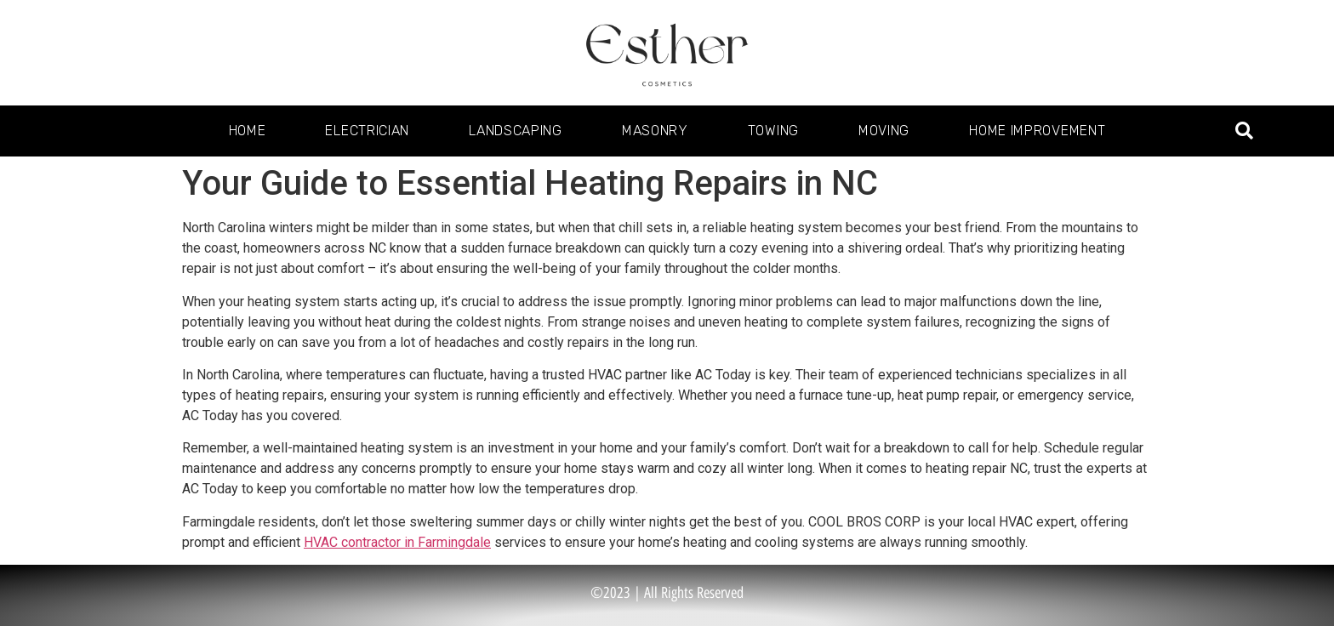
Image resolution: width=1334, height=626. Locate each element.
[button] (1244, 131)
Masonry (655, 130)
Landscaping (515, 130)
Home (247, 130)
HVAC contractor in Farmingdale (397, 542)
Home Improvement (1037, 130)
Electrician (367, 130)
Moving (883, 130)
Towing (773, 130)
